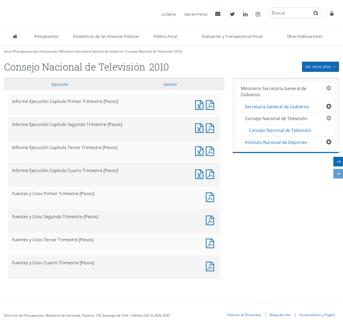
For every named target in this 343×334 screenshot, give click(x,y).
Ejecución (60, 84)
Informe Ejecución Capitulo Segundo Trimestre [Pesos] (200, 127)
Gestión (170, 84)
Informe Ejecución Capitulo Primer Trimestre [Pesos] (200, 104)
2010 (178, 51)
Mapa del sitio (280, 315)
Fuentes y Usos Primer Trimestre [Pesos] (211, 197)
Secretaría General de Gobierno (277, 107)
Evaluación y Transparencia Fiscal (232, 36)
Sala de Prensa (195, 14)
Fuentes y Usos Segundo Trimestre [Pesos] (211, 220)
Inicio (8, 51)
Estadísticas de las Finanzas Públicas (106, 36)
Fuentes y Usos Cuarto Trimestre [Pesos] (211, 266)
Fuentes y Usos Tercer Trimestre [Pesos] (211, 243)
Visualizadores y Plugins (317, 315)
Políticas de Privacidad (244, 315)
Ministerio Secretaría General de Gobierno (91, 51)
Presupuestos (46, 36)
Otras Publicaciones (305, 36)
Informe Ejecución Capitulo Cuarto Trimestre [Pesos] (200, 174)
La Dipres (168, 14)
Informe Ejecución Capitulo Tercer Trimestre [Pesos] (200, 150)
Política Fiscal (165, 36)
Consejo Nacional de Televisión (149, 51)
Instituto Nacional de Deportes (276, 142)
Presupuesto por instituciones (36, 51)
